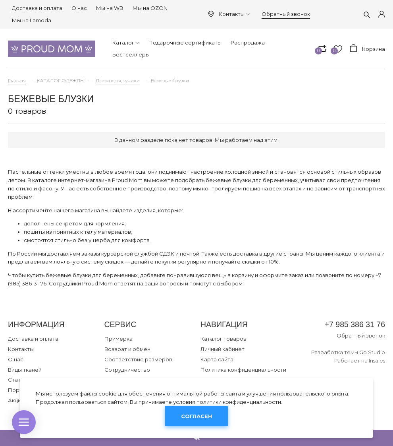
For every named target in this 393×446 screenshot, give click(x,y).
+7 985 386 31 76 (355, 324)
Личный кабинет (222, 349)
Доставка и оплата (37, 8)
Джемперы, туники (118, 80)
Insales (377, 360)
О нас (79, 8)
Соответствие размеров (138, 359)
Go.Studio (372, 352)
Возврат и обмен (127, 349)
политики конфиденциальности (238, 402)
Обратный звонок (286, 14)
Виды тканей (25, 369)
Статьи (17, 379)
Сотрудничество (127, 369)
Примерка (118, 338)
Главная (17, 80)
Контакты (234, 14)
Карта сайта (216, 359)
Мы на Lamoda (31, 20)
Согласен (196, 416)
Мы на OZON (150, 8)
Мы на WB (109, 8)
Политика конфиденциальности (243, 369)
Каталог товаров (223, 338)
